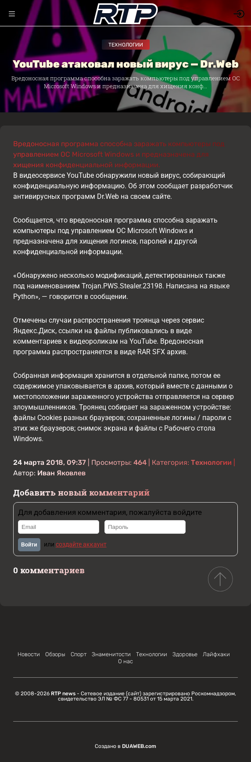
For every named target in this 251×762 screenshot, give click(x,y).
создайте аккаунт (81, 544)
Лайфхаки (216, 654)
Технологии (125, 45)
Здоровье (184, 654)
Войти (29, 545)
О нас (125, 661)
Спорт (78, 654)
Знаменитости (111, 654)
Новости (29, 654)
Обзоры (55, 654)
